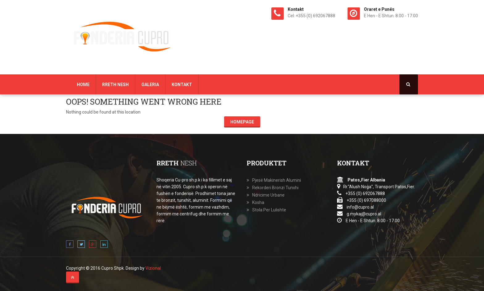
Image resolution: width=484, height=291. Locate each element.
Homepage (242, 121)
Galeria (150, 84)
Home (83, 84)
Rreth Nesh (115, 84)
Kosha (258, 202)
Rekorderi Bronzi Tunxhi (275, 187)
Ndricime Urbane (268, 195)
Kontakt (182, 84)
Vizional (153, 268)
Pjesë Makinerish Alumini (276, 180)
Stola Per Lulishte (269, 209)
